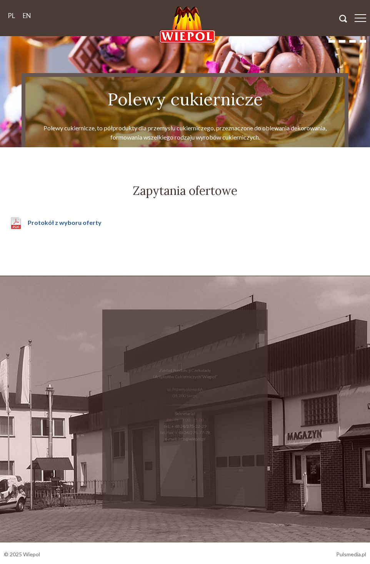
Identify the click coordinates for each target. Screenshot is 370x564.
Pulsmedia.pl (351, 554)
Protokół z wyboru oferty (65, 222)
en (27, 16)
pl (11, 16)
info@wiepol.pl (191, 437)
